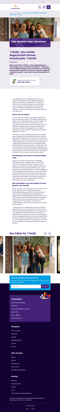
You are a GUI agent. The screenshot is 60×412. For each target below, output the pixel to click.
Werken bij (14, 334)
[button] (45, 233)
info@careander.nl (17, 318)
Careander (12, 398)
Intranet (13, 387)
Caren (13, 390)
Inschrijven (45, 286)
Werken (13, 360)
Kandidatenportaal (16, 340)
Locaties (13, 343)
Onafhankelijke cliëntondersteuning (21, 393)
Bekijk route (15, 312)
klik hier (34, 280)
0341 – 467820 (16, 315)
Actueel (13, 347)
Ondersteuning (15, 363)
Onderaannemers (16, 384)
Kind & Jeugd (15, 367)
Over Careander (15, 331)
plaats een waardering (25, 400)
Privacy (27, 409)
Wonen (13, 357)
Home (11, 13)
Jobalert (13, 337)
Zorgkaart (14, 380)
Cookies (33, 409)
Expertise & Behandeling (18, 370)
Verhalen (17, 13)
